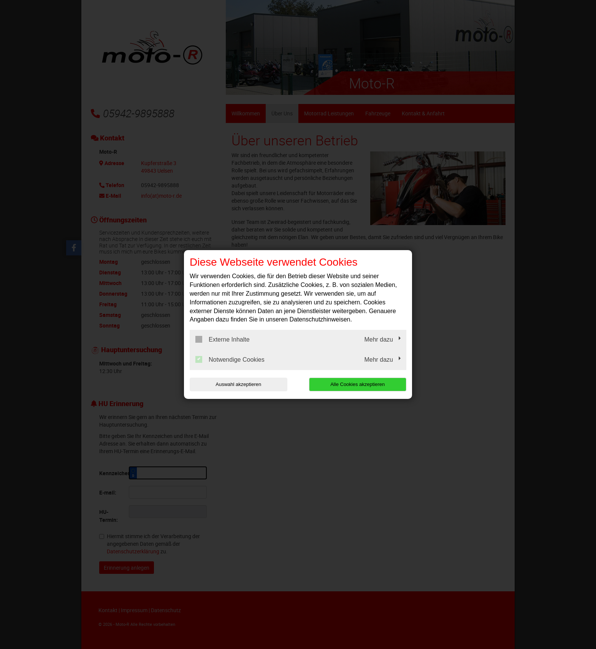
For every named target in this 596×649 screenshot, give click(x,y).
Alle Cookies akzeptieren (357, 384)
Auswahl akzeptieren (238, 384)
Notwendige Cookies (230, 359)
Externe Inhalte (222, 339)
